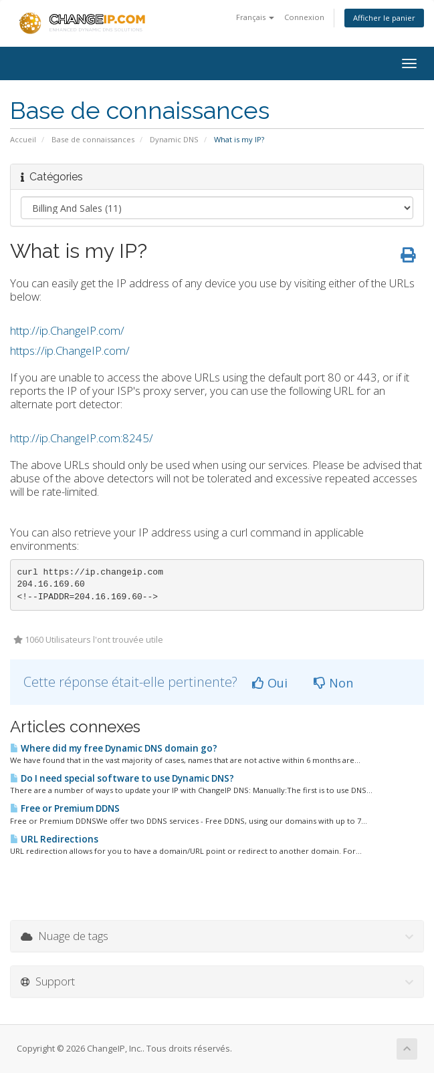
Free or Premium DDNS (65, 808)
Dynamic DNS (174, 139)
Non (333, 683)
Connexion (304, 17)
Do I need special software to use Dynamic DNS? (122, 778)
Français (255, 17)
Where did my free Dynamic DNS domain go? (113, 748)
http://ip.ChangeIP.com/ (67, 330)
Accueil (23, 139)
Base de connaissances (92, 139)
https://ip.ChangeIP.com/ (70, 350)
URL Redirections (54, 839)
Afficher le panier (384, 18)
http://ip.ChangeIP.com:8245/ (81, 438)
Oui (270, 683)
